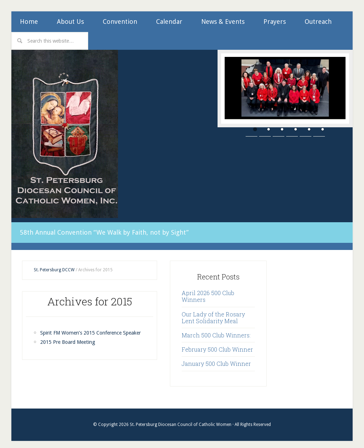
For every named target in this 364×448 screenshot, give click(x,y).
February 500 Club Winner (217, 345)
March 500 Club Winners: (216, 331)
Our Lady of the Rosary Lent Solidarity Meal (213, 313)
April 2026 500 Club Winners (208, 292)
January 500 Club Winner (216, 359)
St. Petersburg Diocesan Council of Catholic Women (64, 134)
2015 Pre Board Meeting (71, 346)
